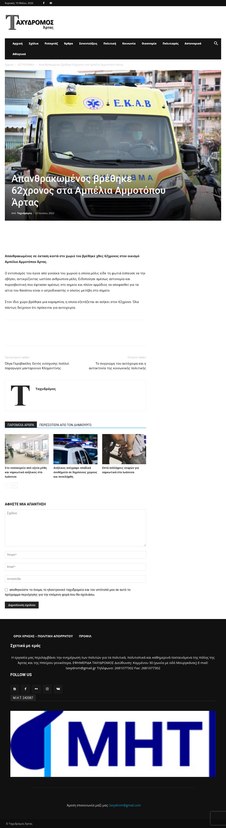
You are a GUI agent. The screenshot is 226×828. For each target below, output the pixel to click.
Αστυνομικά (193, 43)
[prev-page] (7, 485)
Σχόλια (33, 43)
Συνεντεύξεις (88, 43)
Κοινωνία (129, 43)
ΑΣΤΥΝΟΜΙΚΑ (26, 65)
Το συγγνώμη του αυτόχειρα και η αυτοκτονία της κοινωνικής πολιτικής (117, 366)
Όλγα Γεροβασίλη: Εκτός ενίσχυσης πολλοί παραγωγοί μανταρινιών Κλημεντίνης (37, 366)
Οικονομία (149, 43)
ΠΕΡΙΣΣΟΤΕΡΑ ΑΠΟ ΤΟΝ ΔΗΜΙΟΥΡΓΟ (66, 425)
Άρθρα (68, 43)
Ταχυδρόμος (24, 213)
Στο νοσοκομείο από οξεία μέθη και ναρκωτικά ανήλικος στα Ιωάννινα (26, 472)
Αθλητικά (19, 54)
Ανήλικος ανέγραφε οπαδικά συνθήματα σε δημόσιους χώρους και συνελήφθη (75, 472)
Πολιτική (110, 43)
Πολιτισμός (171, 43)
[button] (216, 44)
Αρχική (18, 43)
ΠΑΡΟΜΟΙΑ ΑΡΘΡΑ (21, 425)
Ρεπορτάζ (51, 43)
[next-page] (14, 485)
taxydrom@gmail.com (125, 805)
